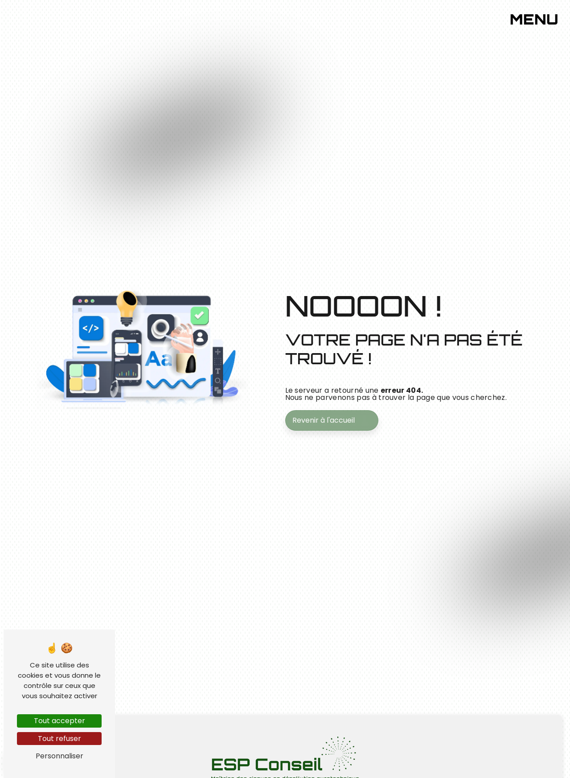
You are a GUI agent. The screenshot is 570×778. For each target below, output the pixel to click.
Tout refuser (59, 738)
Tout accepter (59, 721)
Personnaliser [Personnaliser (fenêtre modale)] (59, 756)
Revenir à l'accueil (323, 420)
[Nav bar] (540, 17)
